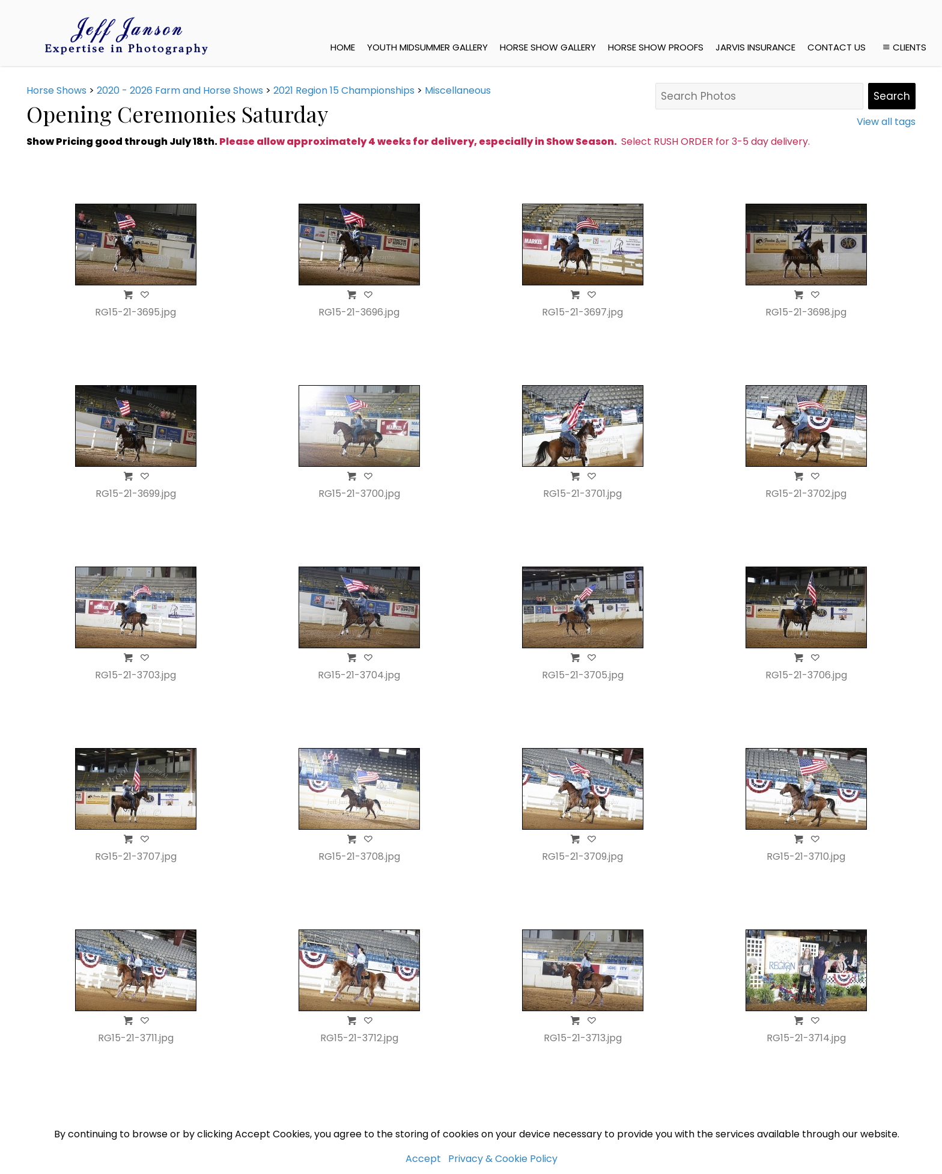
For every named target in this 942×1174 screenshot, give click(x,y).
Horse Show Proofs (655, 47)
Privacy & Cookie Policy (503, 1159)
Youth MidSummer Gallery (427, 47)
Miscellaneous (458, 90)
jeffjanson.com (231, 1105)
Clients (903, 47)
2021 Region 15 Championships (344, 90)
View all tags (886, 122)
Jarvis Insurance (755, 47)
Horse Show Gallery (548, 47)
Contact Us (836, 47)
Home (342, 47)
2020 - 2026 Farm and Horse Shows (180, 90)
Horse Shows (56, 90)
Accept (423, 1159)
